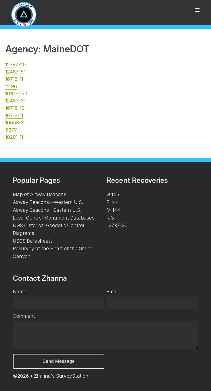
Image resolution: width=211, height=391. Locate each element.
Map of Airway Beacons (39, 194)
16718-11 (14, 79)
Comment (24, 316)
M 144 (113, 210)
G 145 (113, 194)
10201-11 (14, 137)
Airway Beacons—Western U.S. (48, 202)
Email (113, 292)
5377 (11, 130)
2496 (11, 86)
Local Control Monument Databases (53, 218)
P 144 (113, 202)
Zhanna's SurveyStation (61, 376)
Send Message (59, 361)
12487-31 (15, 101)
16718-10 (14, 108)
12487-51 (15, 72)
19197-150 (16, 94)
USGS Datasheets (33, 241)
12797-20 (15, 64)
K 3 (110, 218)
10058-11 (15, 123)
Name (19, 292)
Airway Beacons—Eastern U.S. (47, 210)
